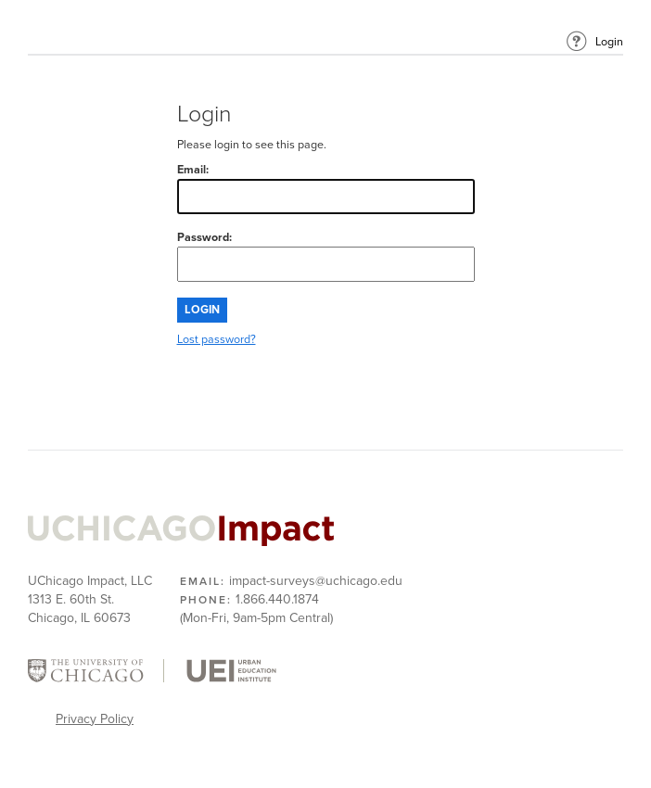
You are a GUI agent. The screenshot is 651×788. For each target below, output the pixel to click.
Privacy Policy (95, 719)
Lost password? (216, 340)
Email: (326, 188)
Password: (326, 256)
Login (609, 42)
